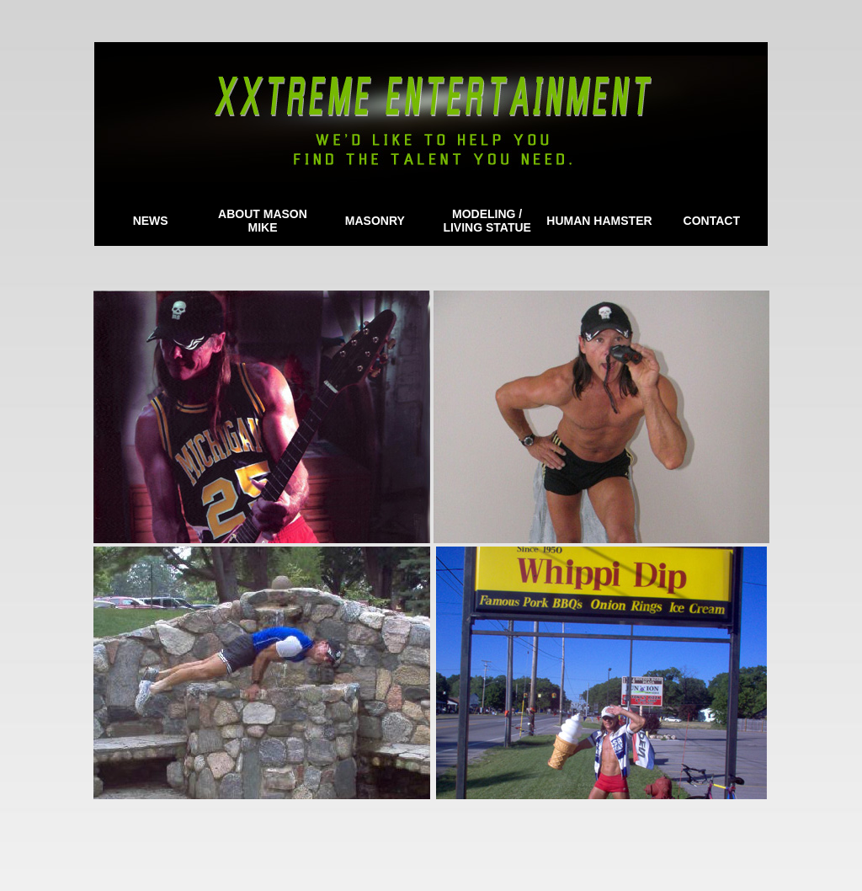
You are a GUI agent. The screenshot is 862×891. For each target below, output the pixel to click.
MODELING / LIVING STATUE (486, 220)
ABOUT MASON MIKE (262, 220)
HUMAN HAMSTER (599, 220)
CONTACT (712, 220)
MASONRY (375, 220)
